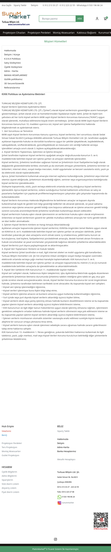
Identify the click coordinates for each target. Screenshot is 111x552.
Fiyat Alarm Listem (10, 492)
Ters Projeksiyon (9, 447)
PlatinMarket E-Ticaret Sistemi (47, 549)
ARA (79, 18)
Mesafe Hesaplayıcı (66, 459)
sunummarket (68, 502)
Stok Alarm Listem (10, 484)
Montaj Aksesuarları (11, 451)
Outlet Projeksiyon (10, 455)
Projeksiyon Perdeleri (12, 443)
